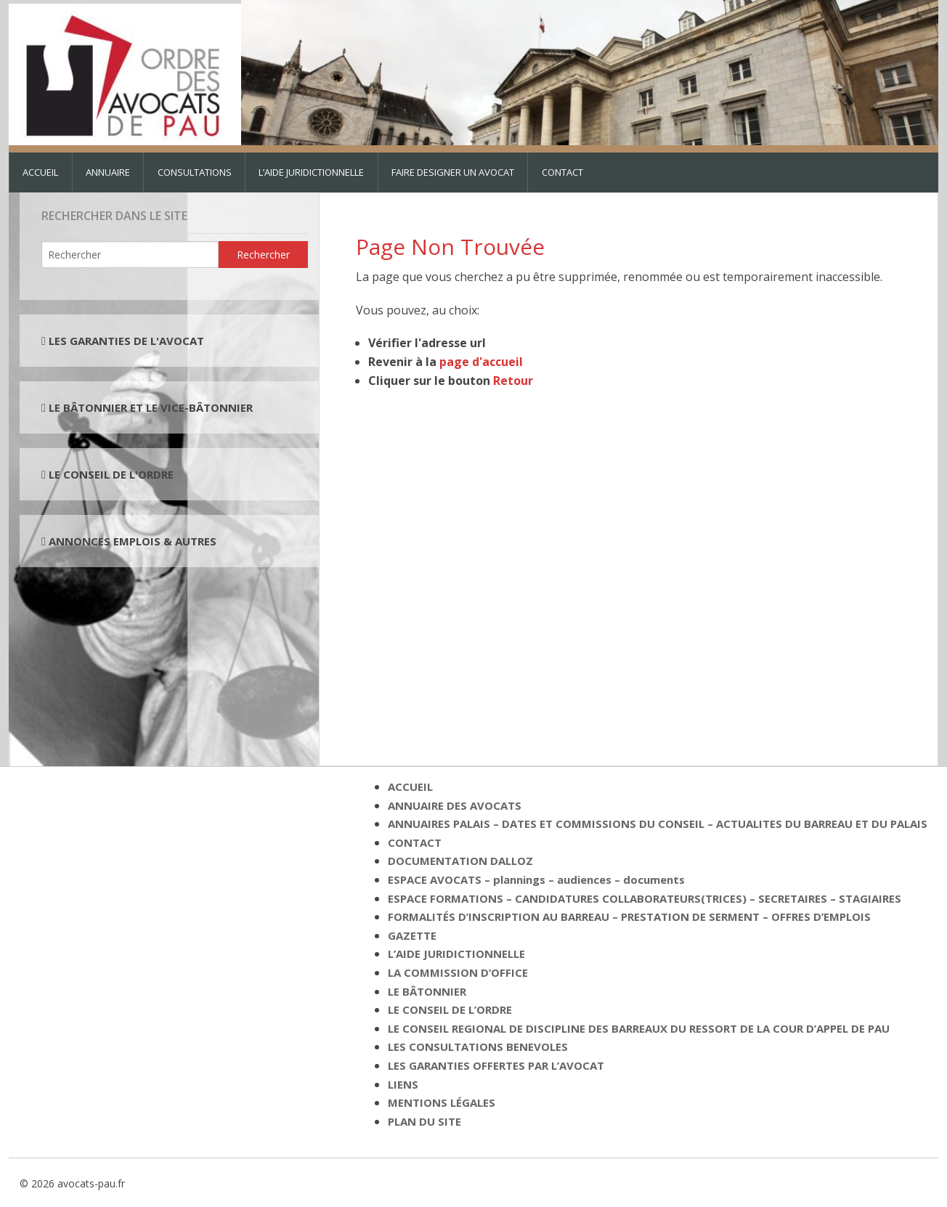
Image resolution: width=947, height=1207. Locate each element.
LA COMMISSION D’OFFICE (458, 972)
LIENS (403, 1084)
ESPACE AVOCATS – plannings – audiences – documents (536, 879)
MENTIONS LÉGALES (441, 1102)
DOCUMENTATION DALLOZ (460, 860)
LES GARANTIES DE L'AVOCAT (126, 340)
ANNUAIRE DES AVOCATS (454, 805)
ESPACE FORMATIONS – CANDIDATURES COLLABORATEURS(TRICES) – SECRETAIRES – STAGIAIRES (644, 898)
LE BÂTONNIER (427, 991)
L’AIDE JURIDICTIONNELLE (311, 172)
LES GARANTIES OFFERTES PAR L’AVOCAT (496, 1065)
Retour (513, 381)
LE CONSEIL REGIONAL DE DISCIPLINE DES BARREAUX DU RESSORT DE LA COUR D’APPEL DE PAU (639, 1028)
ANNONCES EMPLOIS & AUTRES (132, 541)
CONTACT (562, 172)
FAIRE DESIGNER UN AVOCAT (452, 172)
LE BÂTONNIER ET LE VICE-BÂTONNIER (149, 407)
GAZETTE (412, 935)
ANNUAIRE (108, 172)
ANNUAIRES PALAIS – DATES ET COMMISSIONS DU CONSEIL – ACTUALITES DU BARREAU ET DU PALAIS (657, 823)
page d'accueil (481, 362)
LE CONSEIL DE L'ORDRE (110, 474)
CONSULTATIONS (195, 172)
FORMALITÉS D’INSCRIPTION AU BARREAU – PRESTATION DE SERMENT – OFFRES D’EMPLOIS (629, 916)
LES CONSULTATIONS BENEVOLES (478, 1046)
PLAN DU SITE (424, 1121)
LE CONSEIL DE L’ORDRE (450, 1009)
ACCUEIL (40, 172)
